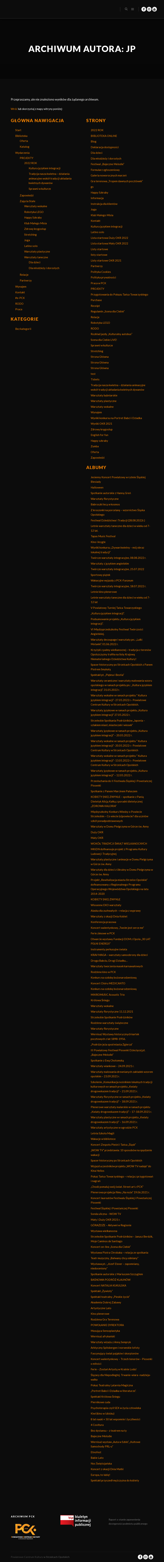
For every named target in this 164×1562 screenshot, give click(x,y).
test (93, 373)
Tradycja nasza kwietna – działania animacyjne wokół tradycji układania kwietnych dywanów (50, 178)
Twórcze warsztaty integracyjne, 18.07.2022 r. (118, 586)
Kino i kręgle (98, 542)
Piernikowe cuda (100, 1402)
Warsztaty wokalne (35, 206)
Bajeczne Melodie (101, 1436)
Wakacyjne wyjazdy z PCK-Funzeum (112, 580)
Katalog (24, 146)
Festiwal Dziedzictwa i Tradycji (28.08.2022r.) (118, 520)
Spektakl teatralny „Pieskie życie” (110, 1296)
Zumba (95, 446)
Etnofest (96, 1452)
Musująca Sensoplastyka (105, 1330)
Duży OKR (97, 832)
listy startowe (99, 254)
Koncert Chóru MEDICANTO (108, 983)
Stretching (30, 234)
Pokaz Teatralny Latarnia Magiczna (112, 1385)
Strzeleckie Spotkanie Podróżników (111, 1017)
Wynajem (20, 286)
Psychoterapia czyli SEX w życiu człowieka (116, 1407)
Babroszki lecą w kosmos (105, 504)
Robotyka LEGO (34, 211)
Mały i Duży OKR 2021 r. (105, 1219)
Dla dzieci (34, 262)
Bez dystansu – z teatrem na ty (109, 1430)
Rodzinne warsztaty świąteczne (109, 1022)
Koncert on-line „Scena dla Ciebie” (111, 1246)
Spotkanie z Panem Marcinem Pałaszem (114, 791)
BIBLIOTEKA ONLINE (104, 135)
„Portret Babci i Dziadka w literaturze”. (113, 1390)
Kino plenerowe (100, 1313)
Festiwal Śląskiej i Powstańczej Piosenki (114, 1208)
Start (18, 130)
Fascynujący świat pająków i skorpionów (115, 1353)
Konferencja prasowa (103, 922)
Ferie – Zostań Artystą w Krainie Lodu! (114, 1369)
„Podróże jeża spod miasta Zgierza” (111, 1044)
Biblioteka (21, 135)
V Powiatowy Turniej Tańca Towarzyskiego (116, 607)
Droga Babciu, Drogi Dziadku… (109, 960)
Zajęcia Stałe (27, 201)
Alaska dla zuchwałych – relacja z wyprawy (116, 910)
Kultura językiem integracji (44, 168)
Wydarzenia (22, 152)
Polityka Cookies (101, 271)
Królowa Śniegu (100, 1000)
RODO (19, 303)
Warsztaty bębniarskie (104, 395)
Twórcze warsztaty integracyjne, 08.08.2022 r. (118, 557)
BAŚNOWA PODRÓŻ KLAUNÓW (110, 1279)
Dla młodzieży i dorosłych (44, 268)
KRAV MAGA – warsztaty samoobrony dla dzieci (119, 954)
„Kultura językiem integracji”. (107, 613)
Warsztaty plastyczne (37, 251)
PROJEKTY (26, 158)
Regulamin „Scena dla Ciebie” (108, 311)
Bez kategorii (23, 328)
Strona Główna (100, 356)
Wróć (14, 108)
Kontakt (20, 292)
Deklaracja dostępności (105, 147)
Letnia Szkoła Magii (102, 1133)
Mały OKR (97, 837)
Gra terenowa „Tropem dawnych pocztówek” (117, 181)
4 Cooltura (97, 1424)
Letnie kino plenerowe (104, 591)
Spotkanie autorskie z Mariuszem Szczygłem (117, 1274)
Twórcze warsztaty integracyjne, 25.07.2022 (117, 569)
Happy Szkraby (33, 217)
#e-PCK (20, 297)
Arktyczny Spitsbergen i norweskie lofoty (115, 1347)
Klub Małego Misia (35, 223)
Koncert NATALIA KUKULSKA (108, 1285)
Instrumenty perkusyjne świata (109, 949)
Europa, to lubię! (100, 1474)
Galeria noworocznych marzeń (109, 175)
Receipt (95, 305)
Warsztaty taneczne (36, 257)
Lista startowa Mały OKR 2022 (109, 243)
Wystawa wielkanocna (104, 1231)
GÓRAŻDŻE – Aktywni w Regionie (111, 1225)
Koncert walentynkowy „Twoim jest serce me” (117, 927)
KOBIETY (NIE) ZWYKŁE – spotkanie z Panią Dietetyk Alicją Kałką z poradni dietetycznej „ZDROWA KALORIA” (117, 801)
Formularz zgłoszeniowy (105, 169)
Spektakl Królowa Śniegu (105, 1396)
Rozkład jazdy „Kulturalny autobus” (111, 334)
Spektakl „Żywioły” (102, 1291)
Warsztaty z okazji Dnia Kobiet (109, 916)
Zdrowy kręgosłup (35, 228)
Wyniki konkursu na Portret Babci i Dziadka (116, 418)
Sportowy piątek (100, 574)
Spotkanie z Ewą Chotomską (107, 1060)
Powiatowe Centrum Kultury (27, 1556)
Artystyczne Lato (101, 1308)
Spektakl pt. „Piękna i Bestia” (107, 674)
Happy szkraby (99, 440)
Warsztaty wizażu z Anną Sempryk (111, 1342)
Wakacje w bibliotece (103, 1138)
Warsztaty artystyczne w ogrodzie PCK (114, 1127)
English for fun (99, 434)
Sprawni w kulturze (40, 188)
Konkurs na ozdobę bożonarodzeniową (114, 977)
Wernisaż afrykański (103, 1336)
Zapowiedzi (27, 195)
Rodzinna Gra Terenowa (105, 1319)
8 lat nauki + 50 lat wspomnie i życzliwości (115, 1419)
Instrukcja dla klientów (104, 203)
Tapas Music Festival (103, 536)
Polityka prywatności (103, 277)
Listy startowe (99, 249)
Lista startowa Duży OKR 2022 (109, 237)
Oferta (24, 140)
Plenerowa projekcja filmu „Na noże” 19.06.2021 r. (120, 1192)
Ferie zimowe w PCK (103, 933)
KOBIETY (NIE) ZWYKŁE (105, 899)
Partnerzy (26, 280)
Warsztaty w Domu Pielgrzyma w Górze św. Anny (120, 826)
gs (92, 186)
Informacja (97, 198)
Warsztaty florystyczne (105, 498)
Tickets (95, 379)
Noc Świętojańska (101, 1463)
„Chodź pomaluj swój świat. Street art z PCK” (117, 1186)
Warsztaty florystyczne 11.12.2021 (112, 1011)
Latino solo (31, 245)
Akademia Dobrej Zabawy (106, 1302)
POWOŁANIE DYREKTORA (107, 1325)
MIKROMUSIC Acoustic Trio (108, 994)
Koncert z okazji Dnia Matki (107, 1469)
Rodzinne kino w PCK (103, 972)
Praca (18, 309)
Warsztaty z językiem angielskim (110, 563)
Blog (93, 141)
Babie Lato (97, 1457)
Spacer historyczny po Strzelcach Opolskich (116, 1160)
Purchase (96, 300)
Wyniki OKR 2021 (101, 423)
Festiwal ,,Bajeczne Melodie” (107, 164)
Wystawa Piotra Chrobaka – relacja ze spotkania (119, 1252)
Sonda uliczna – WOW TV (106, 1213)
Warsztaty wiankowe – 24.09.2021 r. (112, 1066)
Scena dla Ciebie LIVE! (104, 339)
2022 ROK (30, 163)
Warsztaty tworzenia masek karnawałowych (117, 966)
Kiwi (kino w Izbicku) (102, 1413)
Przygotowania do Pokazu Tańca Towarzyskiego (119, 294)
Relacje (24, 274)
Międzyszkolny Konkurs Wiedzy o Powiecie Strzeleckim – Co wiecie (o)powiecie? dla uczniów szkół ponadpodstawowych (119, 816)
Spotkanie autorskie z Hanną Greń (111, 493)
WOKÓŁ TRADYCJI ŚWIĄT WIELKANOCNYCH (119, 843)
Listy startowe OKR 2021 (106, 260)
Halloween (97, 487)
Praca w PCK (98, 283)
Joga (27, 240)
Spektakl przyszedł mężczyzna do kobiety (115, 1480)
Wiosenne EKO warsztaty (106, 905)
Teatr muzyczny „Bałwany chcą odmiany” (114, 1258)
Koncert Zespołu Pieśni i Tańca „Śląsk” (113, 1144)
